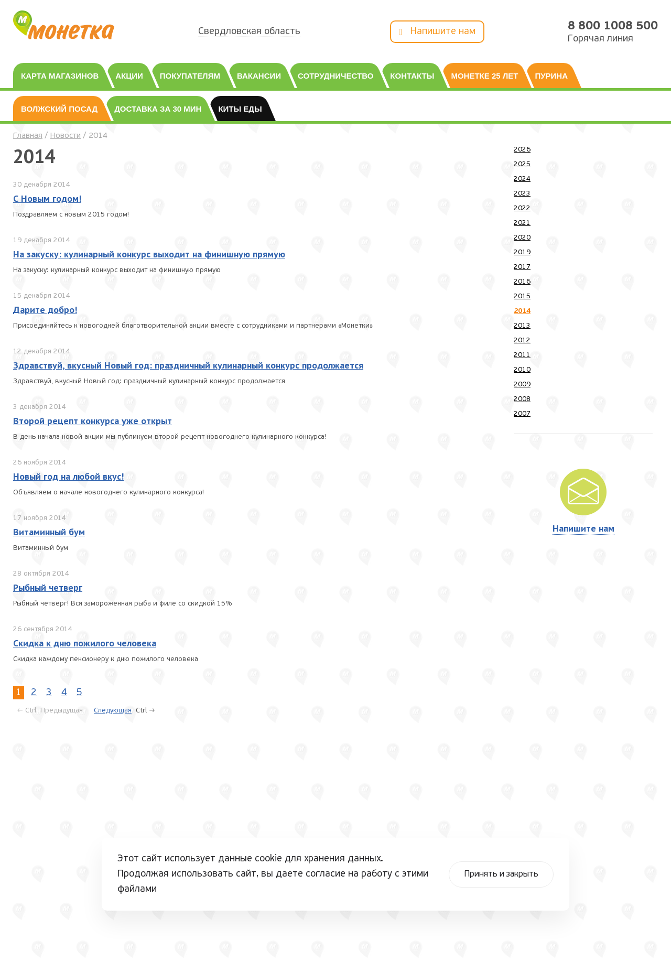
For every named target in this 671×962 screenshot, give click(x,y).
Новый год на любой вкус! (68, 476)
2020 (522, 237)
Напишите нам (437, 32)
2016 (522, 281)
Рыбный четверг (47, 587)
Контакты (412, 75)
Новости (65, 136)
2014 (522, 311)
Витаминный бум (49, 532)
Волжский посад (59, 108)
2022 (522, 208)
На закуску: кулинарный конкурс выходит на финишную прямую (149, 254)
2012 (522, 340)
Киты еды (240, 108)
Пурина (551, 75)
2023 (522, 193)
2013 (522, 325)
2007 (522, 413)
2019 (522, 252)
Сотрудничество (335, 75)
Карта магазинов (60, 75)
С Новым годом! (47, 198)
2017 (522, 267)
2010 (522, 369)
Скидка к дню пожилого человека (84, 643)
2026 (522, 149)
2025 (522, 164)
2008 (522, 399)
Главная (27, 136)
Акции (129, 75)
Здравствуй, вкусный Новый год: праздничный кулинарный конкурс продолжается (188, 365)
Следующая (113, 710)
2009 (522, 384)
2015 (522, 296)
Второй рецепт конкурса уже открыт (92, 421)
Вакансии (259, 75)
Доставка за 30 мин (157, 108)
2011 (522, 355)
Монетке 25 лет (484, 75)
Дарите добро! (45, 310)
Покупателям (190, 75)
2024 (522, 179)
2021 (522, 223)
